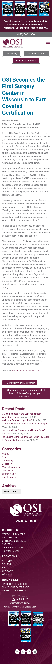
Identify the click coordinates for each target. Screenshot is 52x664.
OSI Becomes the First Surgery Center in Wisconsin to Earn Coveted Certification (24, 96)
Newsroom (23, 370)
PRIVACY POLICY (10, 551)
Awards (15, 370)
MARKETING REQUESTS (14, 590)
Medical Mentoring (11, 467)
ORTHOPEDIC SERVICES (14, 541)
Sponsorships (9, 473)
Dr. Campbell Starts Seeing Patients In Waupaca (25, 423)
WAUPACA (7, 574)
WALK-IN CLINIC (10, 537)
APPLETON (7, 561)
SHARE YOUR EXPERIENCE (15, 587)
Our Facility (11, 53)
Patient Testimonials (26, 60)
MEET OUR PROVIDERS (13, 534)
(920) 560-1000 (26, 34)
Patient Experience (37, 53)
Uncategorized (34, 370)
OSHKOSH (7, 564)
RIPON (5, 567)
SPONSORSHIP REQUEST (14, 584)
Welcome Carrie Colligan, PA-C (17, 420)
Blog (4, 457)
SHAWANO (7, 570)
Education (7, 464)
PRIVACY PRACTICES (12, 547)
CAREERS (7, 544)
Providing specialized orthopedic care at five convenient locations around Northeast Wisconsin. (26, 24)
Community (7, 460)
